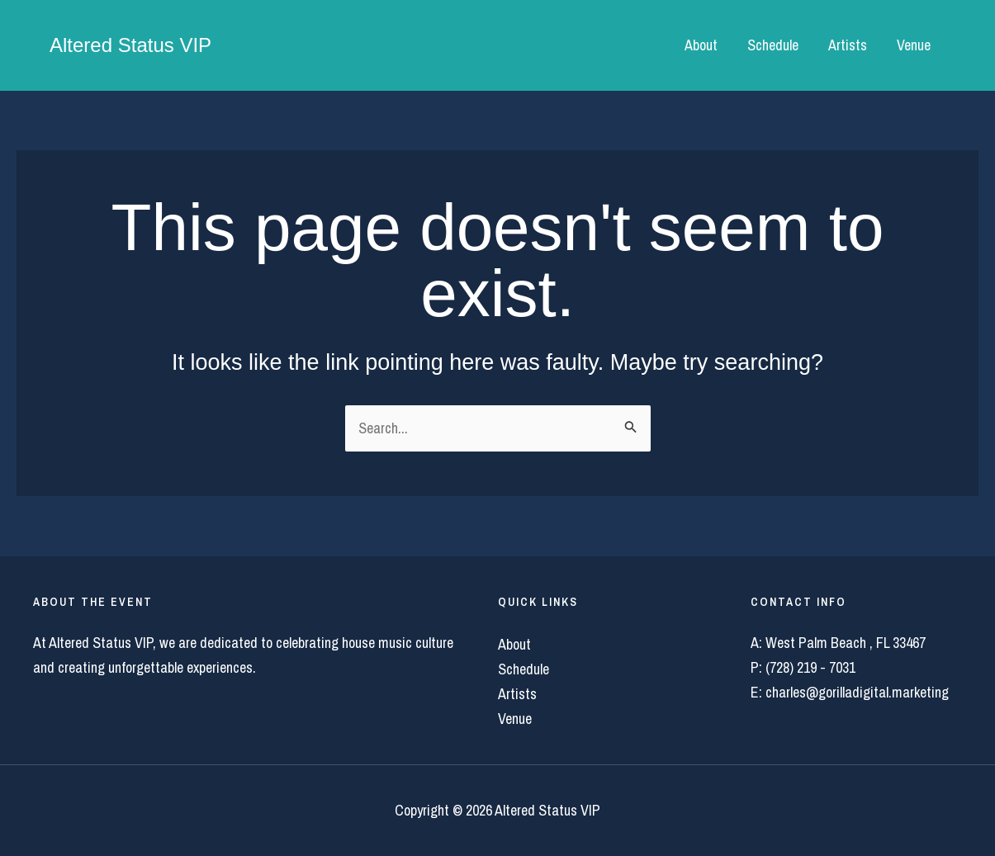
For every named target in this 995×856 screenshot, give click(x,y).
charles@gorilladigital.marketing (857, 692)
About (701, 45)
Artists (847, 45)
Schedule (772, 45)
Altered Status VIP (130, 45)
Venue (914, 45)
